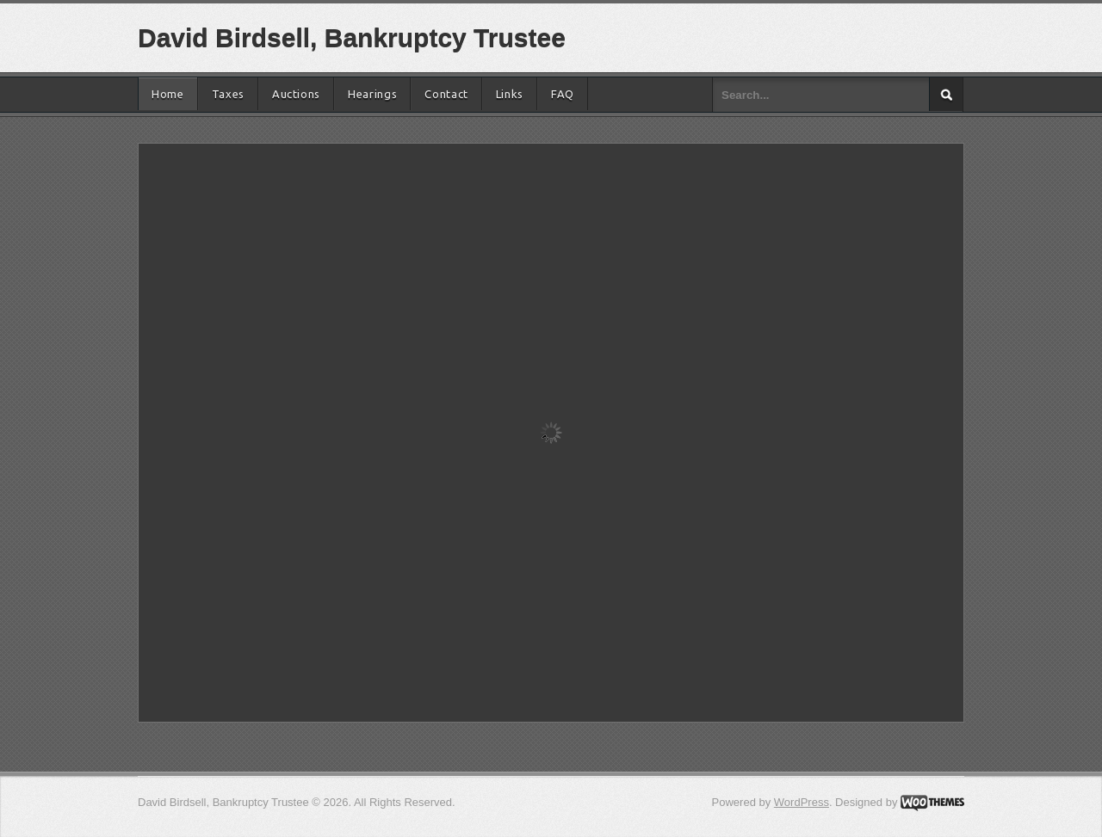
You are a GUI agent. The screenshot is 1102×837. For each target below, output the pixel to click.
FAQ (562, 94)
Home (168, 94)
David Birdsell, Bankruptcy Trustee (352, 37)
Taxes (228, 94)
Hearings (372, 94)
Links (509, 94)
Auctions (296, 94)
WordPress (801, 802)
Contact (446, 94)
